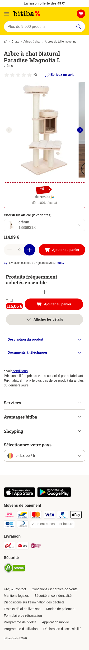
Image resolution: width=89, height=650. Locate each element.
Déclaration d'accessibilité (62, 629)
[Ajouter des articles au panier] (29, 249)
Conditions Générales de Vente (55, 589)
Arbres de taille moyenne (60, 41)
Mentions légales (16, 595)
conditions (20, 371)
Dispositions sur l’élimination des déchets (34, 602)
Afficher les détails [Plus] (44, 319)
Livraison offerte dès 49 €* (44, 3)
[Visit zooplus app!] (19, 496)
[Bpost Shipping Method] (9, 546)
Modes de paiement (60, 609)
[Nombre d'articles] (19, 249)
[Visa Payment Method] (49, 515)
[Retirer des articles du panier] (9, 249)
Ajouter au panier (58, 304)
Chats (15, 41)
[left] (9, 130)
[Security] (14, 568)
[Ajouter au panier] (62, 249)
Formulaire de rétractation (23, 615)
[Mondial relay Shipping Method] (36, 546)
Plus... (60, 263)
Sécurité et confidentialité (52, 595)
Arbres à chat (31, 41)
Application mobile (55, 622)
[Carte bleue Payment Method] (9, 525)
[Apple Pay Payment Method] (76, 515)
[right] (80, 130)
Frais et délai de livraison (22, 609)
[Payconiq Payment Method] (9, 515)
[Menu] (6, 14)
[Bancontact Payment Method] (22, 515)
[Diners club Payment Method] (22, 525)
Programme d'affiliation (20, 629)
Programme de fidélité (20, 622)
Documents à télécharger (44, 353)
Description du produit (44, 339)
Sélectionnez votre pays (28, 444)
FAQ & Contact (15, 589)
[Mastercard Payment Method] (36, 515)
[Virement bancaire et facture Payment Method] (52, 524)
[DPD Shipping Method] (22, 546)
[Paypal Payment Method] (62, 515)
